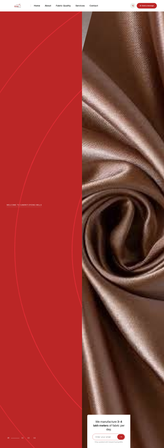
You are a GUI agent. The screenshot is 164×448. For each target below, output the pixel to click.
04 (34, 438)
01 (8, 438)
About (48, 5)
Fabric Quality (63, 5)
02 (23, 438)
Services (80, 5)
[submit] (121, 437)
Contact (94, 5)
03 (28, 438)
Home (37, 5)
